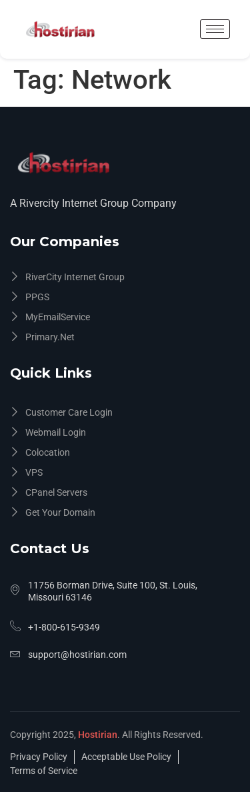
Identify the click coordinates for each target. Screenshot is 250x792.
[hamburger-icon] (215, 29)
